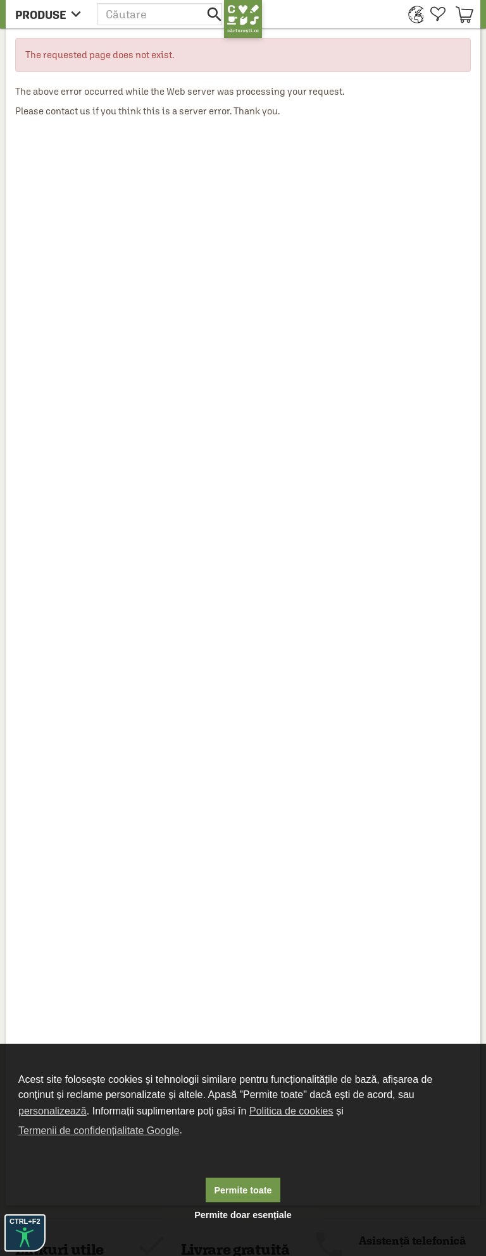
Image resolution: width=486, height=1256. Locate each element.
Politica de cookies (291, 1111)
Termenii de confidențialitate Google (98, 1130)
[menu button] (51, 14)
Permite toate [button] (242, 1190)
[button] (160, 14)
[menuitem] (412, 14)
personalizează (52, 1111)
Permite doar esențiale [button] (243, 1215)
